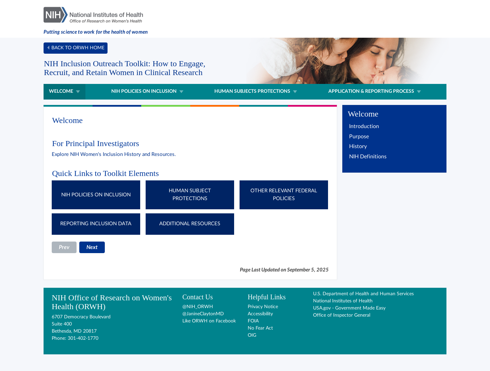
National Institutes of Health (343, 301)
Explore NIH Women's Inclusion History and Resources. (114, 154)
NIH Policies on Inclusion (144, 91)
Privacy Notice (263, 306)
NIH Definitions (368, 156)
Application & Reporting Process (371, 91)
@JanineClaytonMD (203, 314)
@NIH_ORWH (197, 306)
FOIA (253, 321)
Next (92, 247)
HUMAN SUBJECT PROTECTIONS (190, 194)
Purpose (359, 136)
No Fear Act (260, 328)
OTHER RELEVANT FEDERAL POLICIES (283, 194)
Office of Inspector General (341, 315)
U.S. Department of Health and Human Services (363, 294)
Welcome (61, 91)
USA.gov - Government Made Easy (349, 308)
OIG (252, 335)
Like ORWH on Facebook (209, 321)
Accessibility (260, 314)
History (358, 146)
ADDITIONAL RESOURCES (189, 223)
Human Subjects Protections (252, 91)
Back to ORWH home (77, 48)
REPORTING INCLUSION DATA (95, 223)
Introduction (364, 126)
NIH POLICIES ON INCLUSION (96, 194)
